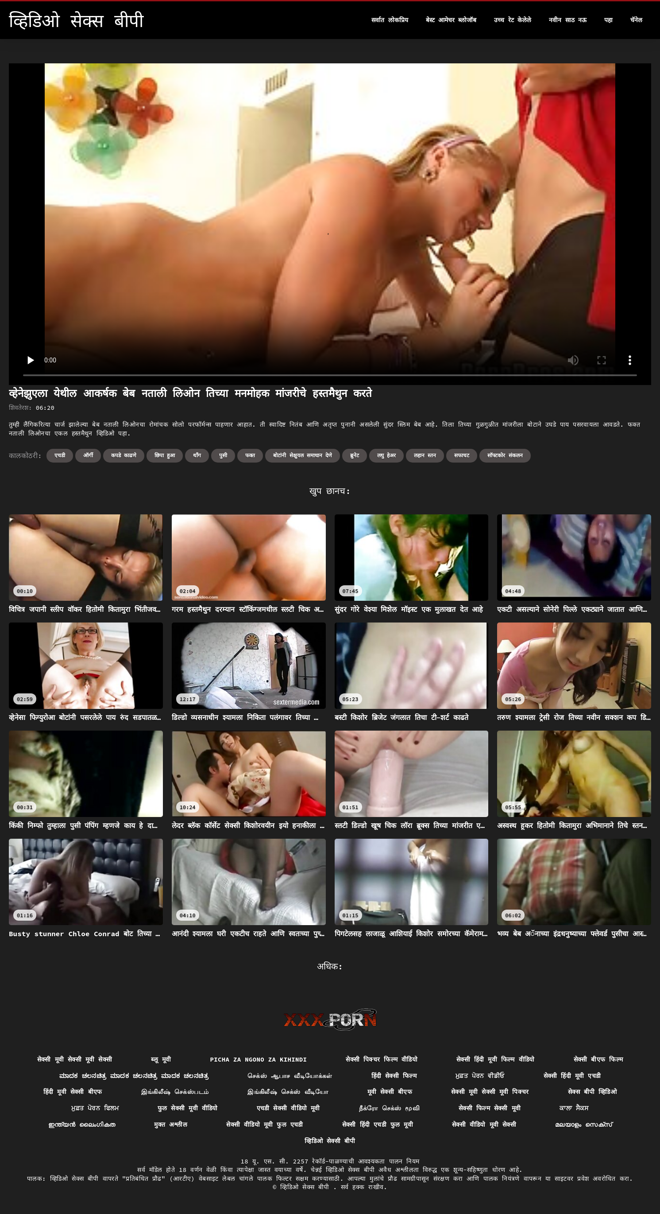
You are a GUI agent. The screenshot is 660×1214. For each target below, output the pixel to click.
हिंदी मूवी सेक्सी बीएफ (72, 1092)
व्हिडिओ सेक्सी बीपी (330, 1141)
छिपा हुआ (164, 455)
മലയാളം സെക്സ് (583, 1124)
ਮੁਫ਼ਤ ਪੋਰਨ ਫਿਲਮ (95, 1108)
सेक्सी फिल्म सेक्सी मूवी (490, 1108)
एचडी (59, 455)
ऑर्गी (88, 455)
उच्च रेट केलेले (512, 20)
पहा (608, 20)
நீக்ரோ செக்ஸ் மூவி (389, 1108)
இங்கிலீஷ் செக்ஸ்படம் (175, 1092)
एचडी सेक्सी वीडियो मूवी (288, 1108)
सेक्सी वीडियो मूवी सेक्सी (484, 1124)
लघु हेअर (386, 455)
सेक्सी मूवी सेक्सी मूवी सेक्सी (74, 1059)
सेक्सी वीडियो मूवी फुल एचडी (264, 1124)
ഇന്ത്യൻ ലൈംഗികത (82, 1124)
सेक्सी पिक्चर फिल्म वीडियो (381, 1059)
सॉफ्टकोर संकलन (504, 455)
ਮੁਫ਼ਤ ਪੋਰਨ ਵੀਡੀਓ (480, 1076)
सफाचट (461, 455)
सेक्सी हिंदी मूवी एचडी (572, 1076)
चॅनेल (636, 20)
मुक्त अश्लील (170, 1124)
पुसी (223, 455)
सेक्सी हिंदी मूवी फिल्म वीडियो (495, 1059)
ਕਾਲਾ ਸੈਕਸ (574, 1108)
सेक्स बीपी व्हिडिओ (592, 1092)
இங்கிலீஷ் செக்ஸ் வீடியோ (287, 1092)
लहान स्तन (425, 455)
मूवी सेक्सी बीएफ (389, 1092)
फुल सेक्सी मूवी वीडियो (188, 1108)
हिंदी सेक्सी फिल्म (394, 1076)
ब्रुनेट (354, 455)
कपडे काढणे (123, 455)
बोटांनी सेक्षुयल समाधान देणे (302, 455)
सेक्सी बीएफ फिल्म (598, 1059)
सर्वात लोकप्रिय (389, 20)
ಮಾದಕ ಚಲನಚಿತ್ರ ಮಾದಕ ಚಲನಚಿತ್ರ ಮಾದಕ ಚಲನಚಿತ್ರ (133, 1076)
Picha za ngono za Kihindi (258, 1059)
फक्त (250, 455)
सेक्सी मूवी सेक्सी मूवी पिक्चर (490, 1092)
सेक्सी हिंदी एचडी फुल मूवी (377, 1124)
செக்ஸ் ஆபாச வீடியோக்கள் (289, 1076)
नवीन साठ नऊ (568, 20)
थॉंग (197, 455)
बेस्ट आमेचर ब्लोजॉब (451, 20)
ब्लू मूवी (161, 1059)
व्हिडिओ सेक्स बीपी (306, 1187)
